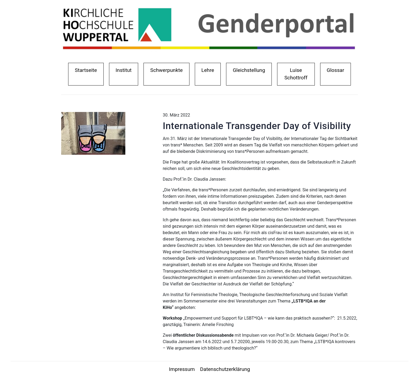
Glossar (335, 70)
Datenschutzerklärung (225, 369)
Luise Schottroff (295, 74)
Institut (125, 69)
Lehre (207, 70)
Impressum (182, 369)
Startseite (87, 69)
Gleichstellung (249, 70)
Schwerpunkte (166, 70)
